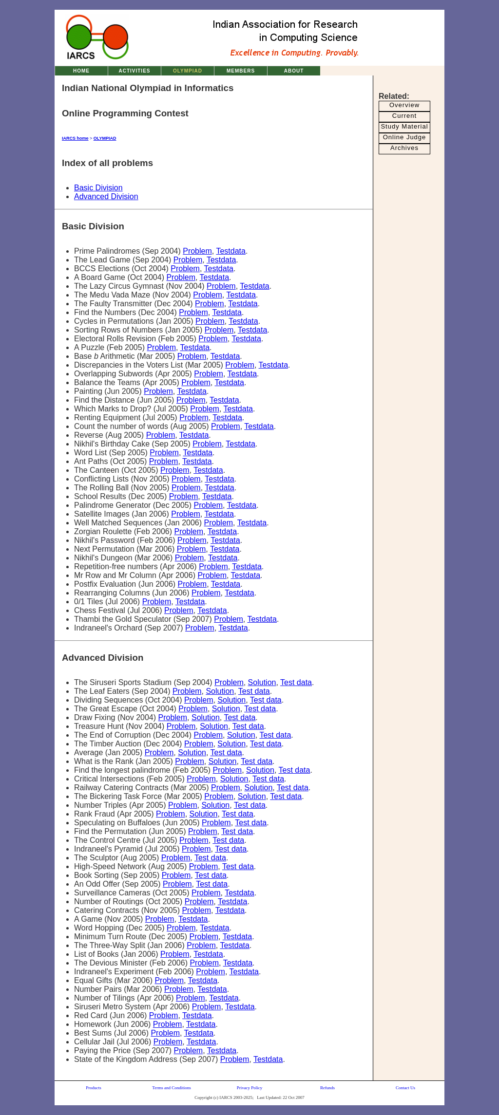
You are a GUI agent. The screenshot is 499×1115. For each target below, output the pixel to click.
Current (404, 115)
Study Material (404, 126)
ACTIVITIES (134, 71)
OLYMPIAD (187, 71)
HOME (81, 71)
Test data (296, 682)
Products (93, 1087)
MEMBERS (241, 71)
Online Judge (404, 137)
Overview (404, 105)
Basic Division (98, 188)
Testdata (230, 251)
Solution (262, 682)
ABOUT (294, 71)
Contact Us (405, 1087)
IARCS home (75, 138)
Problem (197, 251)
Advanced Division (106, 196)
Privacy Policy (250, 1087)
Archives (404, 147)
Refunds (327, 1087)
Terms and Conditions (171, 1087)
